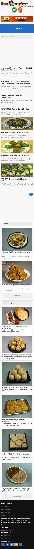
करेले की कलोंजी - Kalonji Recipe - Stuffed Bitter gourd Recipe (16, 69)
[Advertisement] (17, 52)
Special (5, 224)
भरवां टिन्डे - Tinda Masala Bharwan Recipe (14, 180)
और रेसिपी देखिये (17, 295)
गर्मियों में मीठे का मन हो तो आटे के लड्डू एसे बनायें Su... (16, 387)
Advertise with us (7, 509)
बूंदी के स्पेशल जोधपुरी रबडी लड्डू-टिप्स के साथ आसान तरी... (17, 355)
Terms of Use (6, 535)
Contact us (5, 506)
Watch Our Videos (7, 530)
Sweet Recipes (8, 303)
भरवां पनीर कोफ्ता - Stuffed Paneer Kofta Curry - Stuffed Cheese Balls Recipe (15, 82)
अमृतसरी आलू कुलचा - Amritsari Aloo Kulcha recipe (14, 96)
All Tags (4, 515)
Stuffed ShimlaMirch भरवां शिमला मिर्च (15, 156)
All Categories (6, 512)
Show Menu (17, 28)
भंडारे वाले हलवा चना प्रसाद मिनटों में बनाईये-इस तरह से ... (17, 488)
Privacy (4, 538)
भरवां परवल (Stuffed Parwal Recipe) (14, 132)
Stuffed (11, 37)
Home (4, 37)
